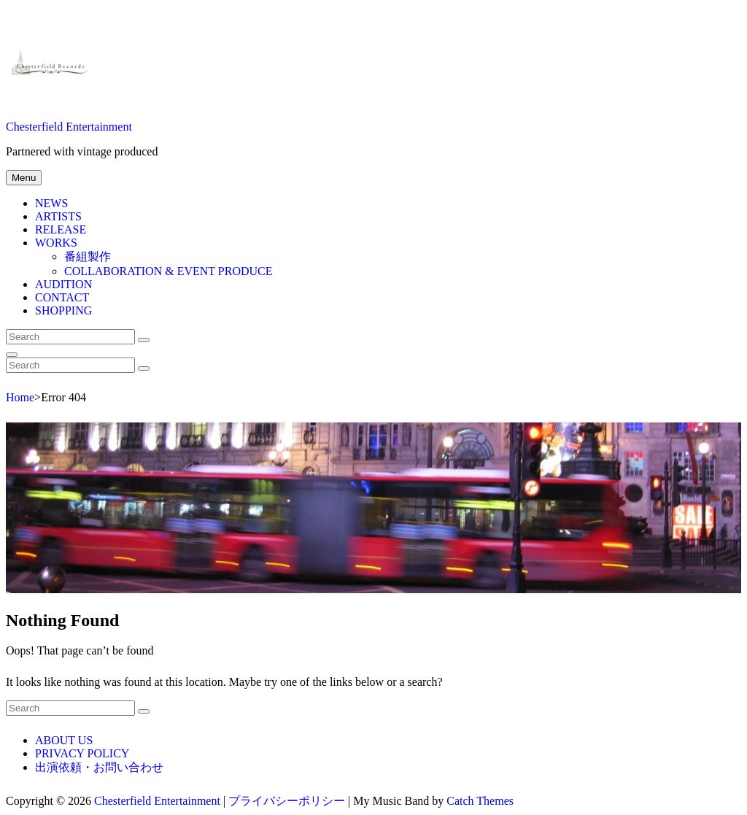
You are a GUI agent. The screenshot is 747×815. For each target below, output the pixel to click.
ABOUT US (64, 740)
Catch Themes (480, 801)
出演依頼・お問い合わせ (99, 767)
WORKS (56, 242)
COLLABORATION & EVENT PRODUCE (168, 271)
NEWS (51, 203)
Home (20, 397)
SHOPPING (63, 310)
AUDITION (63, 284)
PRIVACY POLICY (82, 753)
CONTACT (62, 297)
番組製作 (87, 256)
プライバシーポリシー (286, 801)
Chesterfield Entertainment (69, 126)
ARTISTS (58, 216)
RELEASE (60, 229)
